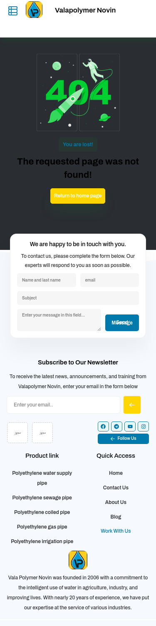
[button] (123, 439)
